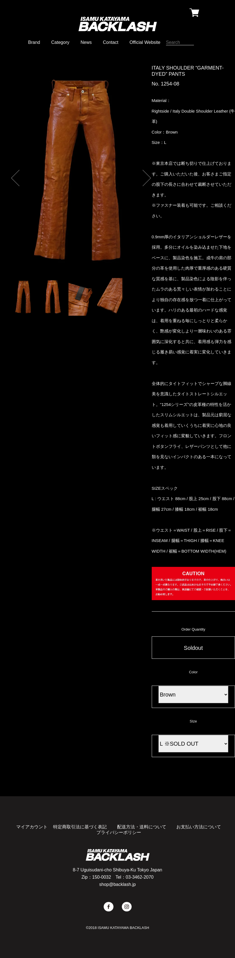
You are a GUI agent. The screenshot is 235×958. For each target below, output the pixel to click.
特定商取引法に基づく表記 (80, 826)
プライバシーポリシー (118, 832)
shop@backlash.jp (117, 884)
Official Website (144, 42)
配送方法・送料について (141, 826)
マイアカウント (32, 826)
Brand (34, 42)
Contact (110, 42)
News (86, 42)
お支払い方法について (198, 826)
